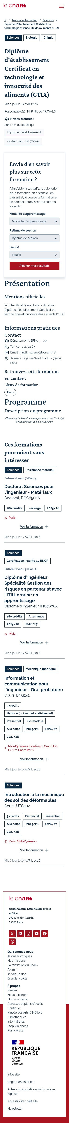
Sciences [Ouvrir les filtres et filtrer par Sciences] (13, 37)
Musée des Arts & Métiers (25, 1012)
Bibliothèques (17, 1017)
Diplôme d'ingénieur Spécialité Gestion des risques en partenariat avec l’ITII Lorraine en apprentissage (33, 589)
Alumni (12, 969)
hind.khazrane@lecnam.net (38, 352)
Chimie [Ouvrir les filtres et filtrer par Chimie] (48, 37)
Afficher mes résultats (34, 266)
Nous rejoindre (17, 995)
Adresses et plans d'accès (25, 1003)
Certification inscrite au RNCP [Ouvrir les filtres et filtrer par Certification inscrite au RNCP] (27, 561)
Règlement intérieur (21, 1082)
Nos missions (16, 960)
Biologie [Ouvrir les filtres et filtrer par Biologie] (31, 37)
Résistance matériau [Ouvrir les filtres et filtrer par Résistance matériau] (40, 470)
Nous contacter (18, 999)
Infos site (14, 1074)
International (16, 1021)
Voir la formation (31, 526)
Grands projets (17, 978)
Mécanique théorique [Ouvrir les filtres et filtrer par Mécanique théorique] (41, 669)
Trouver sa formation (24, 20)
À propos (14, 986)
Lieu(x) (14, 247)
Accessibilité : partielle (23, 1101)
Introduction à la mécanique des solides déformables (34, 797)
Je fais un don (17, 974)
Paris (10, 392)
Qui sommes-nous (20, 952)
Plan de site (15, 1030)
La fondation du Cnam (23, 965)
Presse (12, 990)
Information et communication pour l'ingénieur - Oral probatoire (33, 683)
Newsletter (15, 1108)
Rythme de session (23, 230)
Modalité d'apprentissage (27, 214)
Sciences (48, 20)
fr (5, 20)
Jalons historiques (20, 956)
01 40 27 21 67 (25, 346)
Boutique (14, 1008)
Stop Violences (18, 1026)
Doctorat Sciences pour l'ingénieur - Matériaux (29, 489)
